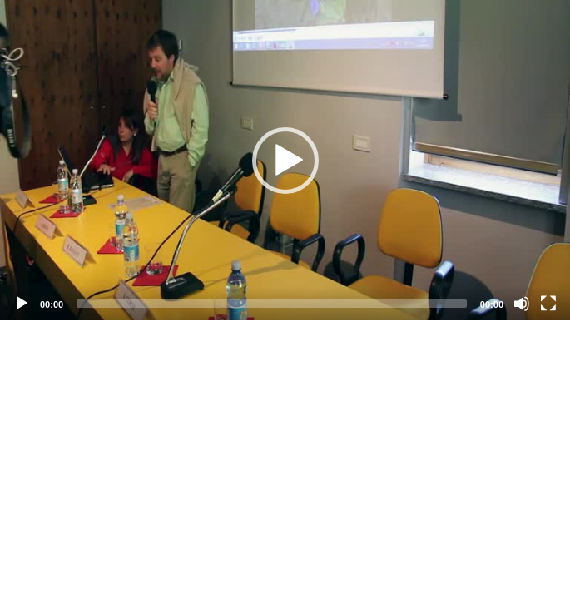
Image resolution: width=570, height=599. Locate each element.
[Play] (21, 303)
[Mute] (521, 303)
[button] (285, 160)
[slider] (272, 304)
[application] (285, 160)
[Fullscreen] (548, 303)
